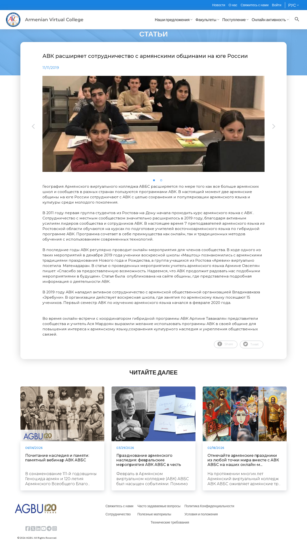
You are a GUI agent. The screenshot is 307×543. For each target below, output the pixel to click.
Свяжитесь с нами (254, 5)
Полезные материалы (154, 514)
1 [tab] (155, 181)
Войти (276, 5)
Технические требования (170, 522)
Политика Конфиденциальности (209, 506)
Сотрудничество (118, 514)
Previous (33, 127)
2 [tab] (162, 181)
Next (273, 127)
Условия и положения (201, 514)
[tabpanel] (153, 124)
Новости (218, 5)
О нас (233, 5)
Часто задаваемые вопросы (159, 506)
